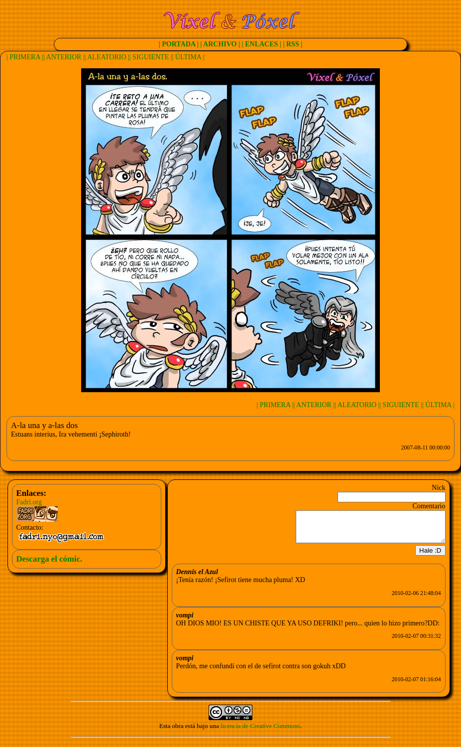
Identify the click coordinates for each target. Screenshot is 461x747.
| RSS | (292, 44)
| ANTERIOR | (64, 57)
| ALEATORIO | (107, 57)
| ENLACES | (261, 44)
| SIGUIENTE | (150, 57)
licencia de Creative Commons (260, 732)
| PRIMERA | (24, 57)
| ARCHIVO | (220, 44)
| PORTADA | (179, 44)
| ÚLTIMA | (188, 57)
